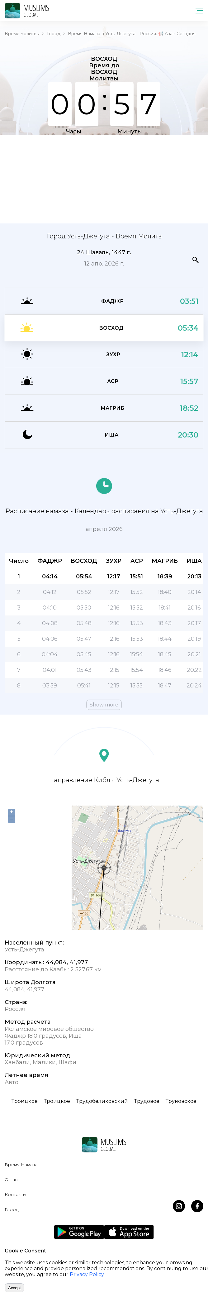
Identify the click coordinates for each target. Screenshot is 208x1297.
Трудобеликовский (102, 1101)
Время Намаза (21, 1164)
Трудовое (146, 1101)
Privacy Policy (87, 1274)
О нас (11, 1179)
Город (53, 33)
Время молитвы (22, 33)
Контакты (15, 1194)
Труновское (181, 1101)
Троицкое (25, 1101)
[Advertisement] (104, 178)
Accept (14, 1287)
